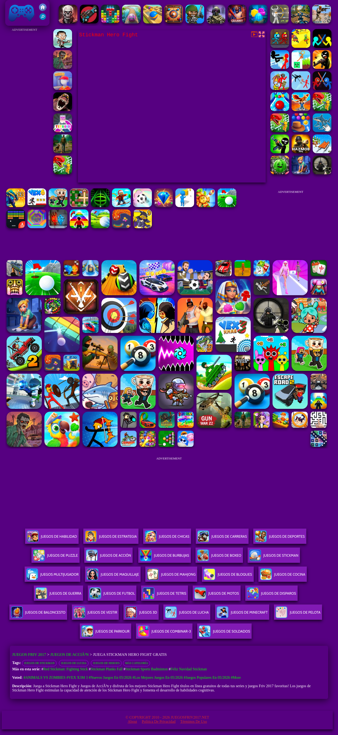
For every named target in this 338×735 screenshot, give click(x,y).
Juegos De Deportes (280, 538)
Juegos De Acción (108, 557)
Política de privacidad (159, 722)
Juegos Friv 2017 (22, 12)
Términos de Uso (193, 722)
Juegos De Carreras (222, 538)
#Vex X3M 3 (77, 677)
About (132, 722)
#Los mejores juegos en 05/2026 (157, 677)
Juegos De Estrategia (111, 538)
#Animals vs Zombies (44, 677)
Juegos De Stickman (39, 663)
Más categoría (136, 663)
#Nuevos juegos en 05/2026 (110, 677)
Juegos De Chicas (167, 538)
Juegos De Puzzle (55, 557)
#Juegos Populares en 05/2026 (207, 677)
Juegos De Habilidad (52, 538)
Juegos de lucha (73, 663)
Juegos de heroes (106, 663)
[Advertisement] (24, 103)
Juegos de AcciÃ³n (69, 654)
